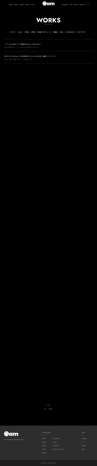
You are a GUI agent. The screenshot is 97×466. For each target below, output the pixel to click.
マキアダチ (81, 32)
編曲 (55, 32)
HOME (11, 5)
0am (20, 32)
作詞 (33, 32)
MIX (62, 32)
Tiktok (83, 449)
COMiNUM (70, 32)
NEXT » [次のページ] (51, 409)
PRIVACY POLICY (58, 449)
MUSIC (27, 5)
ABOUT (16, 5)
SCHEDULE (65, 5)
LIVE (71, 5)
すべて (13, 32)
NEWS (22, 5)
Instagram (84, 438)
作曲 (27, 32)
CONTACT (82, 5)
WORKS (33, 5)
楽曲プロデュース (44, 32)
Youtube (83, 446)
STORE (76, 5)
